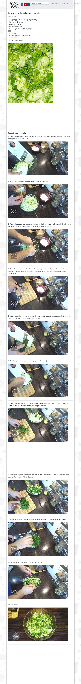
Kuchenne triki (74, 4)
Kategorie (65, 3)
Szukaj (33, 6)
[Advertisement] (40, 118)
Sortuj (57, 3)
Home (52, 3)
